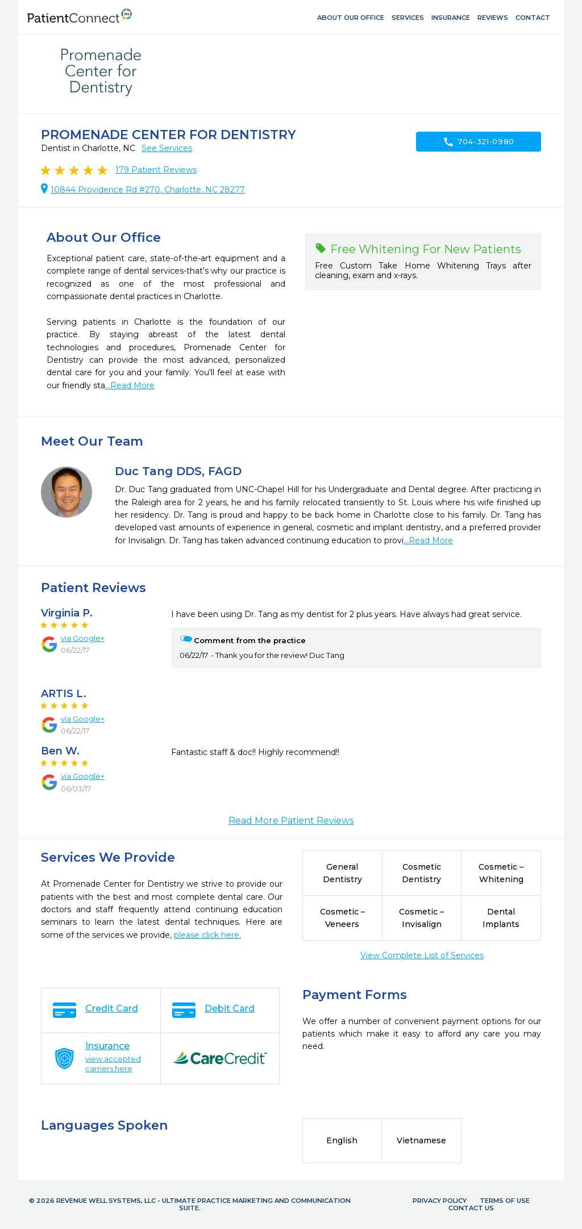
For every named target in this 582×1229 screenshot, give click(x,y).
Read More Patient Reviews (291, 820)
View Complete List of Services (422, 955)
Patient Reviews (156, 170)
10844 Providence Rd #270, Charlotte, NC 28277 (148, 189)
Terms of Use (505, 1201)
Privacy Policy (440, 1201)
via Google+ (83, 638)
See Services (167, 148)
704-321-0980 (478, 142)
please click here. (207, 935)
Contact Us (471, 1208)
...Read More (130, 385)
